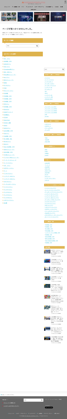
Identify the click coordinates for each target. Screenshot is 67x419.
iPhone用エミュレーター (10, 74)
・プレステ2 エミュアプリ (50, 203)
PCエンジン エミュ (8, 90)
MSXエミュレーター (9, 80)
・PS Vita (46, 116)
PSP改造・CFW (8, 106)
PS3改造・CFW (7, 96)
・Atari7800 (47, 172)
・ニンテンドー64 (48, 87)
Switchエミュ (7, 128)
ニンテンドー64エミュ (9, 176)
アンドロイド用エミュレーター (11, 157)
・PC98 (46, 151)
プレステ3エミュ (8, 195)
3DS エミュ (7, 58)
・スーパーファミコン (49, 79)
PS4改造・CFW (7, 98)
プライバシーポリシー (48, 413)
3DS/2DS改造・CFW (49, 236)
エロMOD (56, 6)
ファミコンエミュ (8, 187)
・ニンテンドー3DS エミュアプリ (51, 197)
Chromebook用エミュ (9, 69)
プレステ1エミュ (8, 189)
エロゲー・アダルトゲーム (21, 413)
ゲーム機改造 (39, 413)
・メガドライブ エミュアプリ (50, 207)
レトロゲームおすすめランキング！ (11, 406)
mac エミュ (6, 77)
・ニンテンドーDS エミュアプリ (51, 195)
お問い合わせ (33, 9)
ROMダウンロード (8, 112)
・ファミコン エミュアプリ (50, 188)
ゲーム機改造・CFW (16, 6)
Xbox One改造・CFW (9, 146)
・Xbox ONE (47, 141)
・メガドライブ (47, 124)
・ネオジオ (46, 180)
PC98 (5, 88)
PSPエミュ (6, 104)
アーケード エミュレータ (10, 160)
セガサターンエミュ (9, 168)
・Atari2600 (47, 167)
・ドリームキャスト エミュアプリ (51, 211)
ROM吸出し (7, 114)
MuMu (5, 82)
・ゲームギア (47, 130)
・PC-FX (46, 174)
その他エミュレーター (9, 155)
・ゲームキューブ (48, 89)
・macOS (46, 155)
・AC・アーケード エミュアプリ (51, 217)
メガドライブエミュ (9, 200)
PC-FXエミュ (7, 85)
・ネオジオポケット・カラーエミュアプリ (53, 215)
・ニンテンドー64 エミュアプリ (51, 194)
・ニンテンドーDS (48, 95)
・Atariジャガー (47, 170)
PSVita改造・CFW (49, 230)
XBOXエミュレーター (9, 149)
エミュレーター (7, 6)
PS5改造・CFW (7, 101)
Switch (5, 125)
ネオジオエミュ (7, 181)
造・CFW (50, 234)
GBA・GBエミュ (8, 72)
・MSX (45, 149)
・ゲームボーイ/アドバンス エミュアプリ (53, 192)
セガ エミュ (7, 165)
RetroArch (6, 109)
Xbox (46, 137)
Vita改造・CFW (8, 136)
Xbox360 (47, 139)
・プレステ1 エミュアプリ (50, 201)
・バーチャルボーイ (48, 81)
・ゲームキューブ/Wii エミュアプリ (52, 199)
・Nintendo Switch (48, 99)
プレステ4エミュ (8, 197)
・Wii (45, 91)
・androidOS (47, 163)
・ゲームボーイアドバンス (50, 85)
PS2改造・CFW (48, 242)
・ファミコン (47, 78)
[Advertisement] (54, 45)
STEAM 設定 (7, 122)
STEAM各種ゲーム (49, 6)
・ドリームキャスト (48, 128)
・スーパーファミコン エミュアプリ (52, 190)
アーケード (47, 165)
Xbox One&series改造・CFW (51, 240)
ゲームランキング (29, 6)
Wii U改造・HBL (8, 139)
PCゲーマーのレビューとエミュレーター (30, 415)
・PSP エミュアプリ (48, 205)
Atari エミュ (7, 66)
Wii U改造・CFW (49, 228)
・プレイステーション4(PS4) (50, 112)
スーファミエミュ (8, 163)
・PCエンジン (47, 176)
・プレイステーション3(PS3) (50, 110)
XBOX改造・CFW (8, 152)
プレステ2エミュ (8, 192)
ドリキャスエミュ (8, 173)
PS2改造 (6, 93)
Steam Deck (7, 120)
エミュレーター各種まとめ (9, 402)
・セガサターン (47, 126)
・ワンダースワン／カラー (50, 178)
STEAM (6, 117)
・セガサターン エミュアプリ (50, 209)
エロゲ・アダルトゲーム (39, 6)
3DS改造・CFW (7, 61)
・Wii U (46, 93)
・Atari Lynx (47, 168)
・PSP (45, 114)
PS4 (46, 234)
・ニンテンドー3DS (48, 97)
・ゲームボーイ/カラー (49, 83)
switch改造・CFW (8, 130)
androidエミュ (7, 64)
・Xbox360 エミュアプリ (49, 213)
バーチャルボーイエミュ (10, 184)
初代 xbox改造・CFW (50, 238)
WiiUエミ (6, 144)
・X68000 (46, 153)
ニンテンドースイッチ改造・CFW (52, 232)
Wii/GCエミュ (7, 141)
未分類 (61, 6)
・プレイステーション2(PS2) (50, 108)
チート (23, 6)
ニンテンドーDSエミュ (9, 179)
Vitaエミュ (6, 133)
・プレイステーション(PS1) (50, 106)
